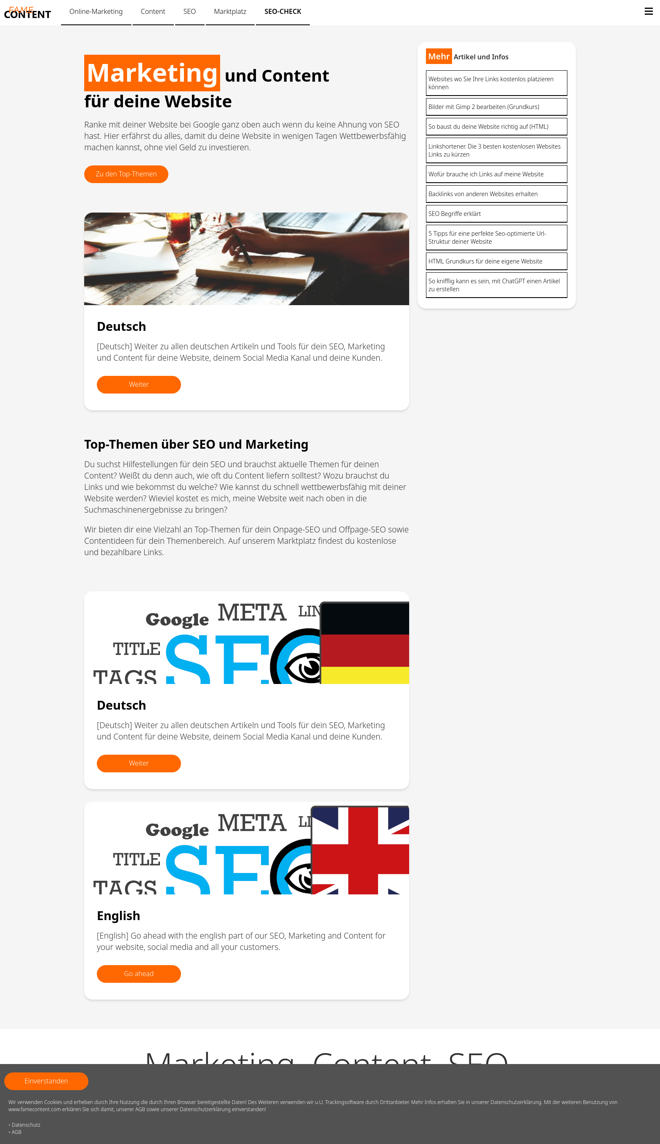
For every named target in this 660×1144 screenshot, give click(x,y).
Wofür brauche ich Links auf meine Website (486, 174)
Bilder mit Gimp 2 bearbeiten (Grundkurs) (483, 107)
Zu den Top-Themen (126, 173)
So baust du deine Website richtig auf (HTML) (488, 126)
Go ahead (139, 973)
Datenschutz (26, 1124)
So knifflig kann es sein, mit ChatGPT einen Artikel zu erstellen (494, 285)
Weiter (139, 384)
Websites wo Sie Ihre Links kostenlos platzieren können (491, 83)
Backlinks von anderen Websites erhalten (483, 194)
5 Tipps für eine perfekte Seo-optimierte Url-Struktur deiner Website (487, 237)
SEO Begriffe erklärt (454, 214)
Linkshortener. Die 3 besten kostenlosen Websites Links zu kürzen (494, 150)
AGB (16, 1132)
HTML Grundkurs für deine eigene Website (485, 261)
